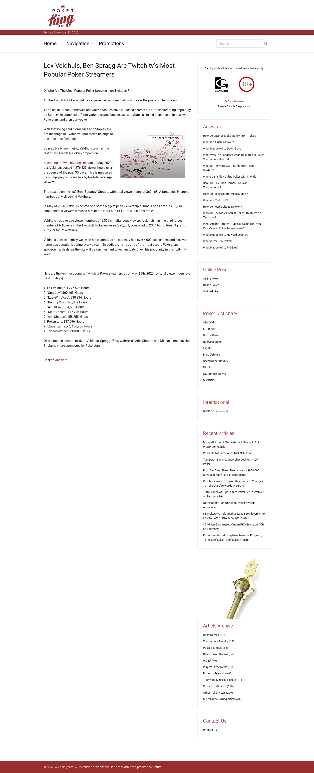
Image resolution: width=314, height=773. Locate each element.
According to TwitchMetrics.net (66, 163)
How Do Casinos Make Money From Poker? (229, 135)
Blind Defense (211, 354)
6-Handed (209, 328)
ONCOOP (209, 322)
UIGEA (207, 660)
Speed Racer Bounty (215, 361)
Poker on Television (215, 673)
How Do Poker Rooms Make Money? (225, 193)
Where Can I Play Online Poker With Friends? (230, 176)
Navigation (77, 43)
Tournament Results (215, 641)
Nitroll (206, 367)
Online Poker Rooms (215, 654)
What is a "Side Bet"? (215, 200)
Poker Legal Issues (214, 686)
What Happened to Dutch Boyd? (223, 148)
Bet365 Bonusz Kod (215, 411)
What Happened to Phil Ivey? (221, 247)
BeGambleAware (234, 101)
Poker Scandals (212, 647)
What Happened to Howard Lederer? (225, 234)
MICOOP (208, 380)
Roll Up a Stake (212, 341)
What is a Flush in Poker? (218, 142)
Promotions (111, 43)
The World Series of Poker (218, 679)
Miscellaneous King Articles (220, 699)
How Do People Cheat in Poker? (222, 206)
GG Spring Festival (214, 373)
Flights (207, 348)
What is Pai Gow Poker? (217, 241)
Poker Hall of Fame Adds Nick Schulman (228, 453)
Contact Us (210, 730)
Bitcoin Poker (211, 335)
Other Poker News (214, 692)
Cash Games (211, 635)
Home (50, 43)
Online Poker (211, 278)
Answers (61, 360)
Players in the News (215, 667)
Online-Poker (211, 291)
